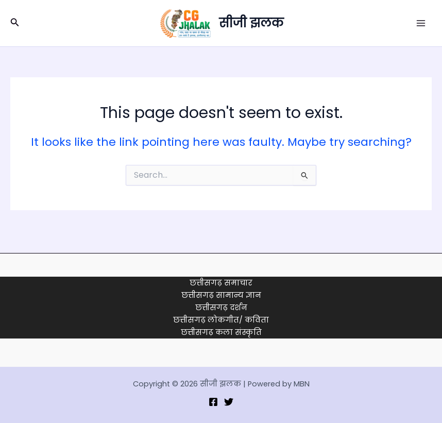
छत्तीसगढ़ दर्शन (221, 307)
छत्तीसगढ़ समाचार (221, 283)
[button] (15, 23)
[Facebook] (213, 402)
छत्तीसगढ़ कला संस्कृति (221, 332)
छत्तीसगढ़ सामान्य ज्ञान (221, 295)
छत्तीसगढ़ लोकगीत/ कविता (221, 320)
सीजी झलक (251, 23)
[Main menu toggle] (421, 23)
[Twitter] (228, 402)
